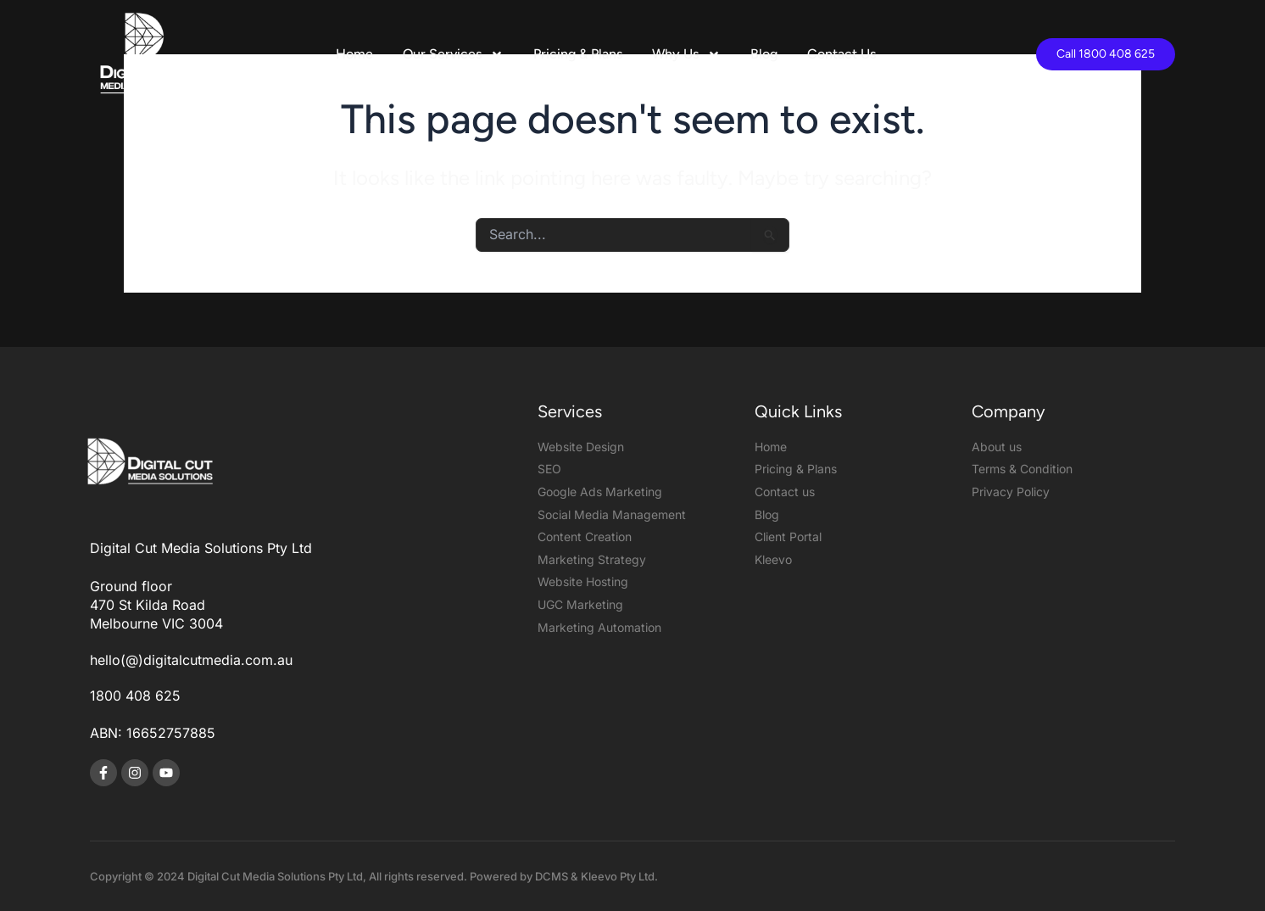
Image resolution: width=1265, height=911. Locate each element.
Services (570, 411)
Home (354, 54)
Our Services (453, 54)
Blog (763, 54)
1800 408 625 (135, 695)
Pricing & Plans (577, 54)
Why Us (686, 54)
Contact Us (841, 54)
